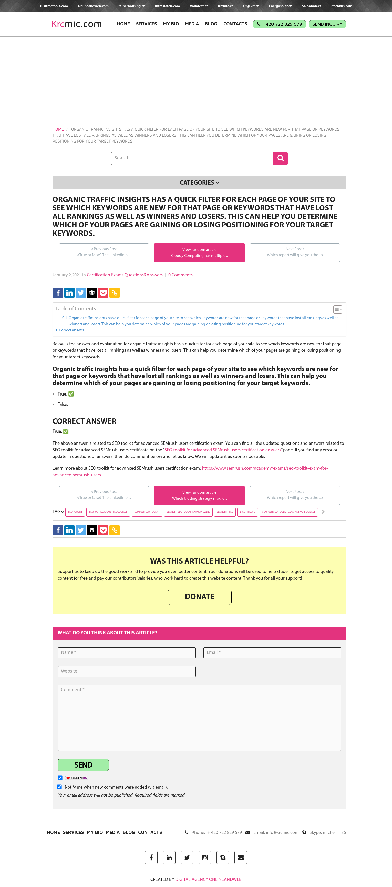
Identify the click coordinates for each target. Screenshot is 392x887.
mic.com (76, 24)
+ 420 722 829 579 (279, 24)
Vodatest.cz (199, 6)
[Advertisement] (196, 75)
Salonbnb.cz (311, 6)
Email (272, 832)
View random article (199, 250)
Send (83, 766)
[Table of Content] (337, 309)
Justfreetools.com (54, 6)
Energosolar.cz (280, 6)
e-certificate (247, 512)
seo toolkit (75, 512)
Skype (324, 832)
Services (146, 23)
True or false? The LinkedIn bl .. (104, 251)
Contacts (235, 23)
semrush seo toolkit (147, 512)
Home (123, 23)
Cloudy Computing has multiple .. (199, 256)
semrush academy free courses (108, 512)
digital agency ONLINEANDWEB (208, 879)
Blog (211, 23)
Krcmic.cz (225, 6)
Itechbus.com (341, 6)
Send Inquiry (327, 24)
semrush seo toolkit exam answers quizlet (288, 512)
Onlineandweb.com (93, 6)
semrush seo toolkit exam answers (188, 512)
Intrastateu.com (167, 6)
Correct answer (71, 330)
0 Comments (180, 275)
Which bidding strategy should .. (199, 499)
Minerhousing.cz (132, 6)
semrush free (225, 512)
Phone (213, 832)
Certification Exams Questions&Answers (125, 275)
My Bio (171, 23)
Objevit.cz (251, 6)
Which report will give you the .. (295, 251)
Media (192, 23)
